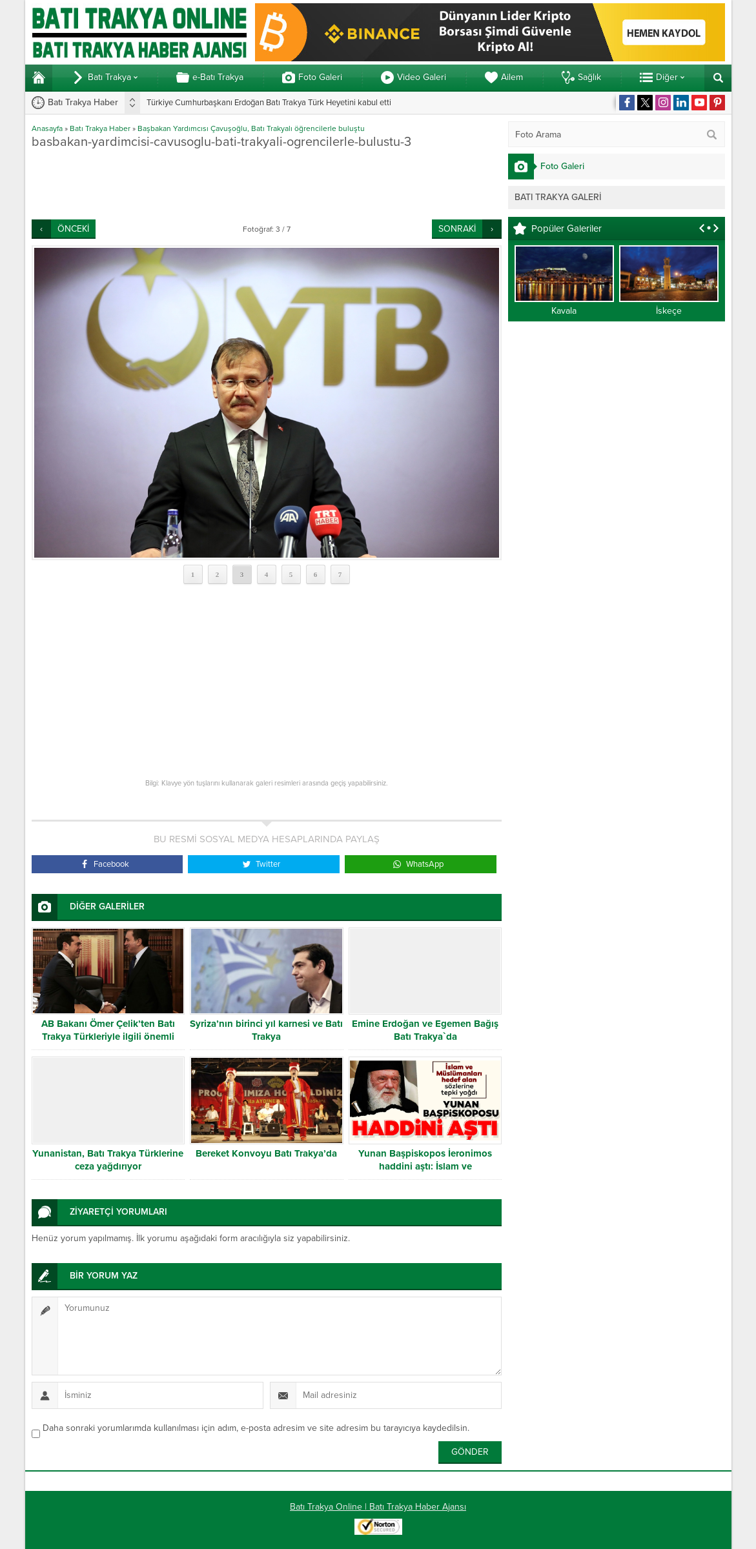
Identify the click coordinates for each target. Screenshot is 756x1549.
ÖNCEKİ (73, 228)
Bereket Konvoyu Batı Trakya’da (266, 1153)
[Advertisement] (267, 184)
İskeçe (669, 310)
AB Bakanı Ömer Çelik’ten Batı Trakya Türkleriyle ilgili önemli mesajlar (108, 1036)
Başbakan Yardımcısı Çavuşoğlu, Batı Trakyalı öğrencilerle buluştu (251, 128)
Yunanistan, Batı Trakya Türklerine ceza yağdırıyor (107, 1160)
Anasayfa (47, 128)
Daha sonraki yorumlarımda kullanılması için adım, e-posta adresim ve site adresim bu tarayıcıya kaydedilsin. (256, 1427)
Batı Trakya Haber (100, 128)
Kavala (564, 310)
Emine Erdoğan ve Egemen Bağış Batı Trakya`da (425, 1030)
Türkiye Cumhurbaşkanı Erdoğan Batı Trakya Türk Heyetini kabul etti (269, 102)
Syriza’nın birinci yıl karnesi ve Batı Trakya (266, 1030)
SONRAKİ (457, 228)
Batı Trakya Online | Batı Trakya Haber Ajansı (378, 1506)
